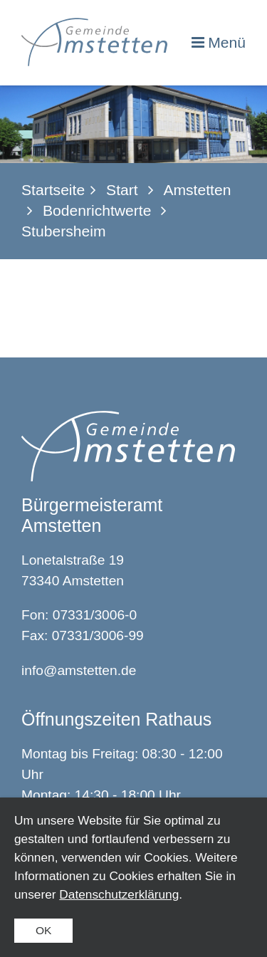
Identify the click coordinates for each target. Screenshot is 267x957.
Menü (227, 42)
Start (122, 190)
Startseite (53, 190)
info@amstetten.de (78, 670)
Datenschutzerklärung (119, 894)
